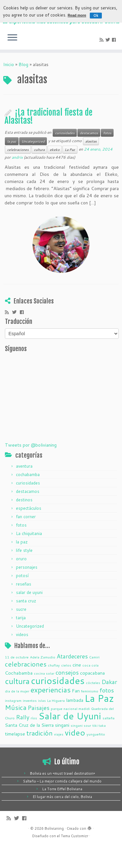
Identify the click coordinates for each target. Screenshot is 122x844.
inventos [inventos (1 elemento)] (30, 700)
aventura (24, 466)
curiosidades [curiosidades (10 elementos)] (58, 680)
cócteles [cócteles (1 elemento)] (93, 682)
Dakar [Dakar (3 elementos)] (109, 682)
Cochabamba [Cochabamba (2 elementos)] (19, 672)
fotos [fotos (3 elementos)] (107, 690)
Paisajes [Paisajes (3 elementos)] (38, 707)
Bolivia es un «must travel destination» (62, 773)
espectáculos (28, 508)
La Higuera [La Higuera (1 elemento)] (56, 700)
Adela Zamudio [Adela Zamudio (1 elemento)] (42, 657)
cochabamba (28, 474)
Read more (77, 15)
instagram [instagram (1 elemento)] (13, 700)
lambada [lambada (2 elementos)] (74, 700)
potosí (22, 575)
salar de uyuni (29, 592)
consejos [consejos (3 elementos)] (67, 672)
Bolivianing (54, 828)
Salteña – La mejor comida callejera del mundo (62, 781)
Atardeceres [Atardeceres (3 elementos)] (72, 656)
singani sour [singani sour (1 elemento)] (81, 725)
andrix (17, 157)
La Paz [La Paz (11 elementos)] (99, 698)
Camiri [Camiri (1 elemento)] (94, 657)
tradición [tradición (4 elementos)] (39, 733)
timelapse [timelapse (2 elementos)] (15, 733)
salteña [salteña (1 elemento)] (108, 717)
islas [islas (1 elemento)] (42, 700)
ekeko (55, 149)
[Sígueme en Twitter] (108, 40)
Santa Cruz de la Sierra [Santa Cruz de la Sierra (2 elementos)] (29, 725)
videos (22, 634)
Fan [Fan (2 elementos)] (76, 690)
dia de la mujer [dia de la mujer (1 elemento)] (17, 691)
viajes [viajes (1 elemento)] (58, 734)
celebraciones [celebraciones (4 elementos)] (26, 664)
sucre (21, 609)
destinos (24, 500)
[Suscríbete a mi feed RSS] (102, 40)
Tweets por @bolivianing (31, 445)
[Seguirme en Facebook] (115, 40)
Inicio (8, 64)
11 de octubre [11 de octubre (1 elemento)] (17, 657)
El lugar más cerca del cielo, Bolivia (62, 796)
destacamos (89, 133)
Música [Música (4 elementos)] (15, 707)
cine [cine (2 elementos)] (77, 664)
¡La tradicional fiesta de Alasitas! (48, 116)
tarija (21, 618)
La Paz (70, 149)
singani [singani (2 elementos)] (62, 725)
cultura (39, 149)
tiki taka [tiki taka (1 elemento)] (99, 725)
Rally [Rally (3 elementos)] (22, 717)
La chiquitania (29, 533)
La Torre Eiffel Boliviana (62, 789)
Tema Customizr (74, 835)
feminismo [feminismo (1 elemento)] (89, 691)
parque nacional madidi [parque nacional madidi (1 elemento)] (70, 708)
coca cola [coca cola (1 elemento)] (90, 665)
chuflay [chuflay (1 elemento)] (54, 665)
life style (24, 550)
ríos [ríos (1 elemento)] (34, 717)
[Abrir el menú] (12, 38)
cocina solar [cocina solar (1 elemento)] (44, 673)
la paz (11, 141)
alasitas (91, 141)
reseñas (23, 584)
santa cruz (26, 601)
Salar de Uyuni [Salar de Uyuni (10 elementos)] (69, 715)
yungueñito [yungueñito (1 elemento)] (96, 734)
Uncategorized (33, 141)
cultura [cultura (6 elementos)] (17, 681)
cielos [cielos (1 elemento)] (66, 665)
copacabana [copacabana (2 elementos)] (92, 672)
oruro (21, 559)
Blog (23, 64)
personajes (26, 567)
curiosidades (65, 133)
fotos (107, 133)
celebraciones (18, 149)
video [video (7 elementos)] (75, 732)
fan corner (26, 516)
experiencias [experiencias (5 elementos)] (51, 690)
